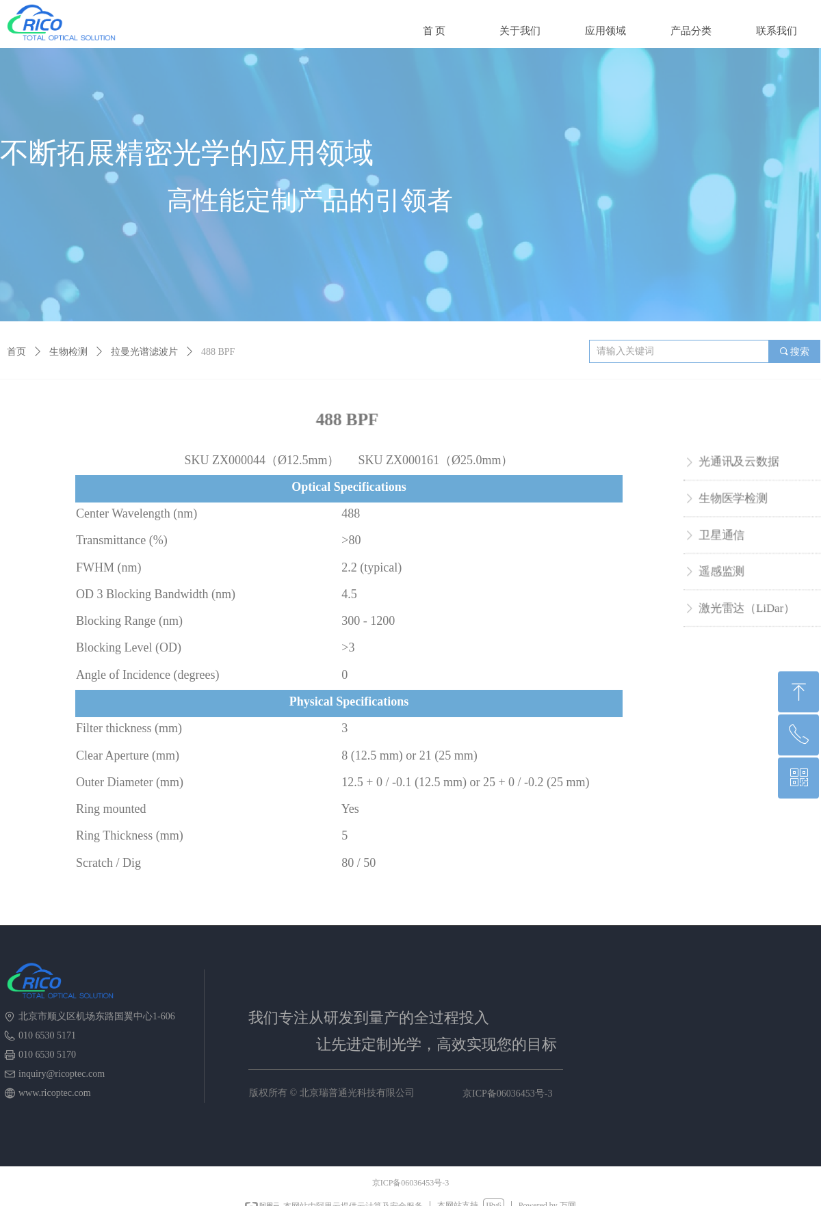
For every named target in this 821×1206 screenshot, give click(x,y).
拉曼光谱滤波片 (144, 352)
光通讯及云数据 (739, 465)
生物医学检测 (734, 500)
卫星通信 (723, 535)
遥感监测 (723, 570)
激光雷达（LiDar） (747, 605)
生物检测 (68, 352)
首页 (16, 352)
